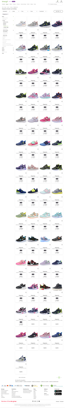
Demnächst (46, 391)
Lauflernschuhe (5, 22)
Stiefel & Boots (5, 30)
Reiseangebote (46, 395)
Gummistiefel (5, 31)
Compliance (13, 394)
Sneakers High (6, 27)
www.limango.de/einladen (47, 405)
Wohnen (35, 396)
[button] (61, 1)
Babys (3, 16)
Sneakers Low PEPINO (18, 381)
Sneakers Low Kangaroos (36, 381)
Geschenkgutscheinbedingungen (17, 397)
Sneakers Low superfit (44, 381)
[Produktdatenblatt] (21, 28)
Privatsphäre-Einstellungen (16, 396)
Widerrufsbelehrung (15, 391)
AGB (12, 390)
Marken (35, 398)
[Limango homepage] (5, 1)
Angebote (35, 390)
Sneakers (4, 25)
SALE (3, 53)
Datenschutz (14, 393)
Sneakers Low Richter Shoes (53, 381)
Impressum (13, 395)
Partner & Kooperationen (5, 394)
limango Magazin (4, 393)
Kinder (3, 48)
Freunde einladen (4, 391)
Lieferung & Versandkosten (27, 390)
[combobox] (55, 4)
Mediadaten (3, 397)
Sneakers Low (6, 26)
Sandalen (4, 23)
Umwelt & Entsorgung (26, 393)
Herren (35, 395)
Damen (3, 49)
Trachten (35, 397)
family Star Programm (4, 390)
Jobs (2, 395)
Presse (2, 396)
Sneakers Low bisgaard (27, 381)
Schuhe (4, 21)
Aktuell (45, 390)
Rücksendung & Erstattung (27, 391)
